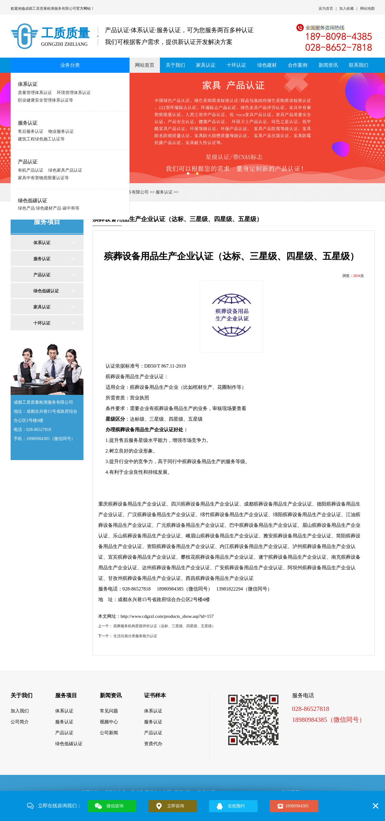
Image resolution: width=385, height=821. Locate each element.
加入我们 (20, 710)
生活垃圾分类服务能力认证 (135, 636)
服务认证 (27, 123)
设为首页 (326, 8)
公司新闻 (109, 732)
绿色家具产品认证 (65, 170)
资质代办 (153, 743)
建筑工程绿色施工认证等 (41, 138)
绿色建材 (267, 65)
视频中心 (109, 721)
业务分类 (70, 65)
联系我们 (358, 65)
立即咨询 (175, 806)
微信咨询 (114, 806)
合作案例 (297, 65)
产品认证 (27, 161)
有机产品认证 (30, 170)
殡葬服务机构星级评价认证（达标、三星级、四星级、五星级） (164, 626)
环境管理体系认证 (74, 92)
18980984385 (297, 806)
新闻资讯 (328, 65)
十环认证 (236, 65)
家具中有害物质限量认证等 (43, 177)
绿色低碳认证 (32, 200)
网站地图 (367, 8)
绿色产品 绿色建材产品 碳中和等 (49, 208)
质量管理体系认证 (35, 92)
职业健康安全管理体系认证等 (45, 100)
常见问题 (109, 710)
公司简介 (20, 721)
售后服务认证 (30, 131)
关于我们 (175, 65)
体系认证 (27, 84)
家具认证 (205, 65)
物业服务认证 (61, 131)
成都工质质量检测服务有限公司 (50, 8)
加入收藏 (346, 8)
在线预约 (236, 806)
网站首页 (144, 65)
